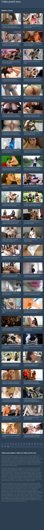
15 (2, 446)
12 (34, 443)
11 (32, 443)
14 (40, 443)
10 (29, 443)
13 (37, 443)
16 (5, 446)
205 (8, 446)
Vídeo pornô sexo (11, 1)
